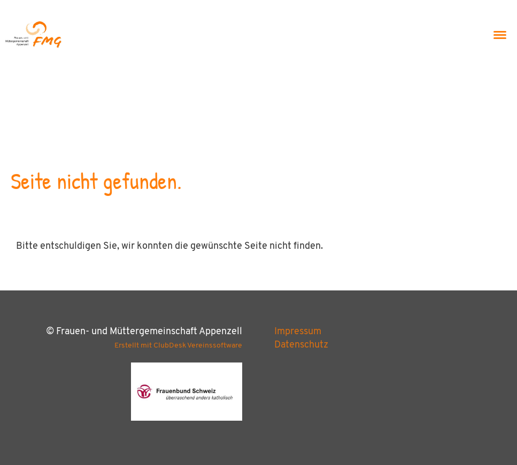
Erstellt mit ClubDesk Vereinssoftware (178, 346)
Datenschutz (301, 345)
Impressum (297, 332)
